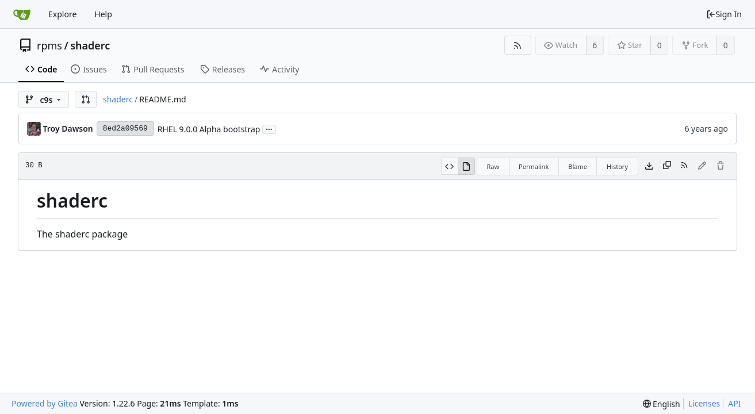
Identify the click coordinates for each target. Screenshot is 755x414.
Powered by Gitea (45, 403)
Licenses (704, 403)
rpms (49, 45)
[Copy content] (667, 166)
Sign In (724, 14)
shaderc (90, 45)
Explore (62, 14)
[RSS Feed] (517, 45)
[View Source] (449, 166)
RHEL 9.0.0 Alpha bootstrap (209, 129)
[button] (86, 99)
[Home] (22, 14)
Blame (577, 166)
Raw (492, 166)
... (269, 128)
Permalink (534, 166)
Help (103, 14)
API (734, 403)
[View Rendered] (466, 166)
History (617, 166)
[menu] (661, 403)
